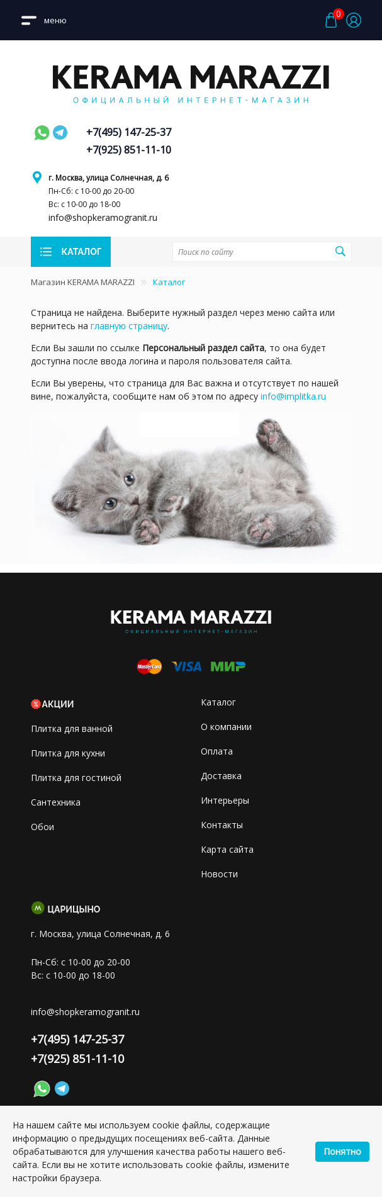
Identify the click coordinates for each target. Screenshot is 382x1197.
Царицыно (74, 909)
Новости (219, 874)
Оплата (217, 751)
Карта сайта (227, 849)
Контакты (222, 825)
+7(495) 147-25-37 (128, 132)
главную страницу (129, 326)
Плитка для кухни (68, 753)
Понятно (342, 1151)
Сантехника (56, 802)
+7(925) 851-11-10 (128, 150)
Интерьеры (225, 800)
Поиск (340, 251)
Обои (42, 827)
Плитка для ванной (72, 728)
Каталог (218, 702)
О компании (226, 727)
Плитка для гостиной (76, 778)
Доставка (221, 776)
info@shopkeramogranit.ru (102, 217)
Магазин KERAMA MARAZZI (83, 282)
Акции (58, 704)
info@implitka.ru (293, 396)
